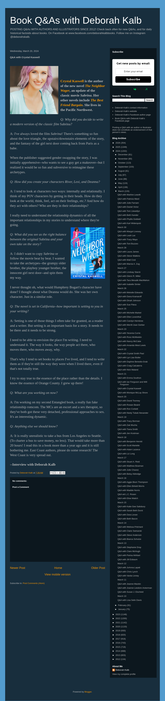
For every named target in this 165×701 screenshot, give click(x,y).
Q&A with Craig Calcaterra (129, 365)
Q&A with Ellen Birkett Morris (130, 486)
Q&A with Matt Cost (126, 260)
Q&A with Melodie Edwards (130, 292)
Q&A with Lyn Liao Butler (129, 357)
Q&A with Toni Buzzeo (127, 243)
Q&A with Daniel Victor (128, 207)
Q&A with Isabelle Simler (128, 284)
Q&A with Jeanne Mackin (129, 584)
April (120, 187)
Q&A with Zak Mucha (127, 425)
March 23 (121, 329)
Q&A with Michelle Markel (129, 312)
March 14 (121, 523)
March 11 (121, 579)
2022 (118, 618)
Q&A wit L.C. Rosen (126, 494)
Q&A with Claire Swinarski (129, 531)
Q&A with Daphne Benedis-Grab (132, 361)
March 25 (121, 308)
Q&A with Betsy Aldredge (129, 474)
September (123, 167)
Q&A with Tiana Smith (127, 429)
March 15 (121, 502)
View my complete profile (124, 674)
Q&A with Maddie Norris (128, 490)
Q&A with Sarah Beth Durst (130, 510)
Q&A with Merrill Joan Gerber (131, 325)
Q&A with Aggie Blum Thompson (132, 482)
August (121, 171)
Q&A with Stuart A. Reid (128, 461)
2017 (118, 639)
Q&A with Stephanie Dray (129, 547)
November (123, 159)
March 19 (121, 417)
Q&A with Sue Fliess (126, 304)
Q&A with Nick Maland (127, 369)
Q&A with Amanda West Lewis (131, 345)
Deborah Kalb (122, 670)
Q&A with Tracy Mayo (127, 239)
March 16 (121, 478)
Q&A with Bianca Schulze (129, 539)
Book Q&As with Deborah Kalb (76, 20)
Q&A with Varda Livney (128, 575)
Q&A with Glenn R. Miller (129, 276)
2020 (118, 626)
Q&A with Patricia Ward (128, 199)
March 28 (121, 247)
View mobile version (57, 574)
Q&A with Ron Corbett (127, 409)
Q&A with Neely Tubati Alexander (132, 413)
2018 (118, 635)
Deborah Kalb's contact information (131, 107)
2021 (118, 622)
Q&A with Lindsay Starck (128, 272)
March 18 (121, 437)
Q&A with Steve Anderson (129, 535)
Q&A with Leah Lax (126, 235)
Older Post (98, 568)
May (120, 183)
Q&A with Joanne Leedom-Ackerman (134, 588)
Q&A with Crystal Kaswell (129, 388)
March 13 (121, 543)
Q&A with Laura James (128, 251)
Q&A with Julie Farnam (128, 203)
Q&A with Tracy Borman (128, 421)
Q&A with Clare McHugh (128, 551)
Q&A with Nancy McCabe (129, 341)
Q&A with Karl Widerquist (129, 223)
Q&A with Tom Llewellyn (128, 211)
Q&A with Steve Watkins (128, 256)
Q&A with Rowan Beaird (128, 405)
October (122, 163)
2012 (118, 659)
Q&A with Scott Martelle (128, 445)
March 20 (121, 396)
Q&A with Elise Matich (127, 498)
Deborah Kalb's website (126, 111)
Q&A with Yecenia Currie (128, 333)
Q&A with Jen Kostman (128, 433)
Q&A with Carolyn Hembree (130, 321)
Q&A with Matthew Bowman (130, 466)
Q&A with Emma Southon (129, 378)
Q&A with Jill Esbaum (127, 559)
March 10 (121, 596)
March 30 (121, 227)
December (123, 154)
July (120, 175)
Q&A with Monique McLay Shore (132, 392)
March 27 (121, 268)
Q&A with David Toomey (128, 400)
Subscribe (133, 79)
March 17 (121, 457)
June (120, 179)
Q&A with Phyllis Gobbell (129, 219)
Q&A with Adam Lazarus (128, 449)
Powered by (133, 89)
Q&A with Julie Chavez (128, 470)
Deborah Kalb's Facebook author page (133, 115)
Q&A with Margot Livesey (129, 231)
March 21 (121, 374)
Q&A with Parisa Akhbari (128, 555)
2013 (118, 655)
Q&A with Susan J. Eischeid (130, 592)
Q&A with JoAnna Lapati (128, 567)
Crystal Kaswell (72, 81)
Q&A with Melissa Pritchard (130, 527)
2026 (118, 143)
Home (58, 568)
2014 (118, 651)
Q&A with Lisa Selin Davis (129, 600)
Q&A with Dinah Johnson (129, 300)
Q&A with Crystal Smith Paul (130, 353)
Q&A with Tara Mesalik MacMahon (133, 280)
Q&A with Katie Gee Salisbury (131, 506)
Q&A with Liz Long (126, 453)
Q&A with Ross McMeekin (129, 337)
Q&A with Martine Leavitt (128, 194)
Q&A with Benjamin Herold (129, 441)
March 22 (121, 349)
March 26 (121, 288)
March (121, 191)
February (122, 605)
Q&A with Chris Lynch (127, 571)
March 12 (121, 563)
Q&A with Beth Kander (127, 215)
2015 (118, 647)
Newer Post (17, 568)
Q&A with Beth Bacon (127, 518)
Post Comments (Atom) (34, 583)
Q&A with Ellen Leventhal (129, 317)
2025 (118, 147)
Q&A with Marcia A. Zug (128, 264)
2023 (118, 614)
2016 (118, 643)
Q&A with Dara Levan (127, 514)
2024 (118, 151)
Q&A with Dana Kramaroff (129, 296)
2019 (118, 630)
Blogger (88, 692)
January (122, 609)
